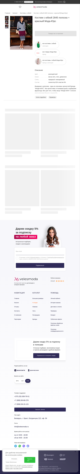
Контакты (17, 311)
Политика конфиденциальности (57, 330)
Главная (16, 298)
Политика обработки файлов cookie (57, 324)
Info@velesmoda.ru (21, 427)
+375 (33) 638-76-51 (21, 396)
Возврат (53, 315)
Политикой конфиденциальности (55, 257)
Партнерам (17, 319)
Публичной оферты (35, 257)
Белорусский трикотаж (20, 283)
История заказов (55, 302)
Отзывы (16, 306)
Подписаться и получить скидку (46, 355)
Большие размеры (37, 298)
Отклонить (14, 459)
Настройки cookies (18, 468)
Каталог (16, 302)
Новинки (34, 306)
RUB (28, 381)
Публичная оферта (56, 319)
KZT (22, 381)
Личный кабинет (55, 298)
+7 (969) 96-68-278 (21, 400)
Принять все (29, 460)
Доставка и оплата (56, 306)
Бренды (34, 319)
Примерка (54, 311)
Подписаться (40, 265)
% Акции (35, 302)
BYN (17, 381)
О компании (17, 315)
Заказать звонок (40, 409)
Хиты (33, 311)
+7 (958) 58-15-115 (21, 404)
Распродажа (36, 315)
